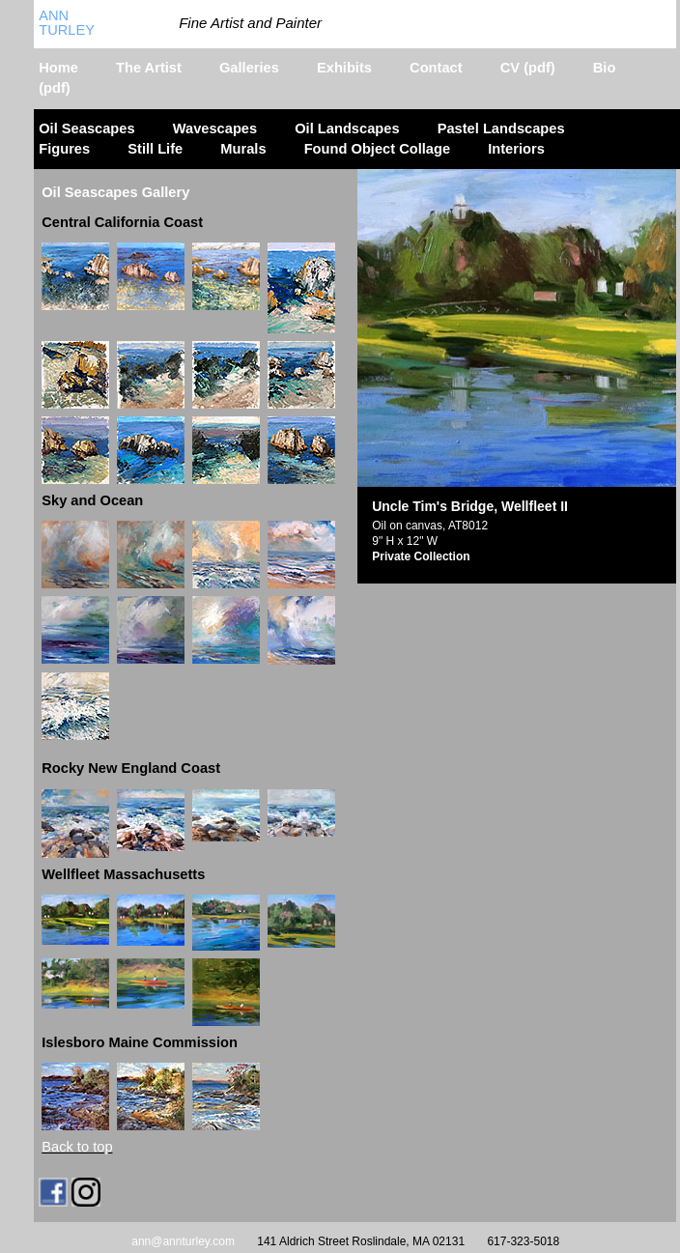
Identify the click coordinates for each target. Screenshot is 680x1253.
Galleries (249, 67)
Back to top (77, 1146)
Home (58, 67)
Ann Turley (67, 23)
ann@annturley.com (183, 1241)
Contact (436, 67)
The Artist (149, 67)
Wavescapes (215, 128)
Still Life (155, 149)
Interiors (516, 149)
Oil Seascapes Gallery (115, 192)
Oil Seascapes (86, 128)
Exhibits (344, 67)
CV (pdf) (527, 67)
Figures (64, 149)
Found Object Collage (377, 149)
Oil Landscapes (347, 128)
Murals (243, 149)
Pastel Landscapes (501, 128)
